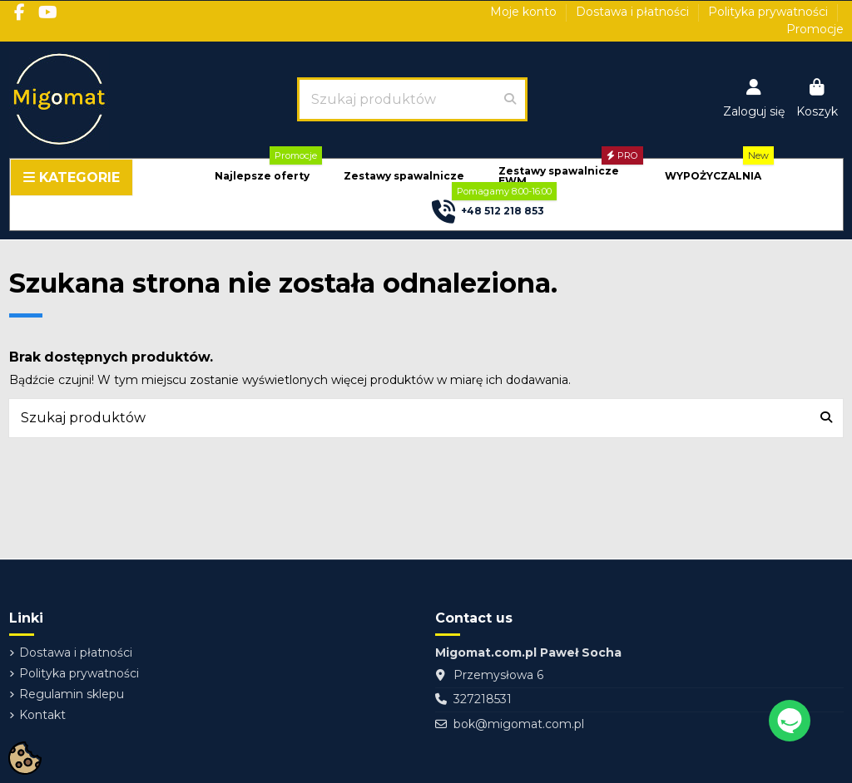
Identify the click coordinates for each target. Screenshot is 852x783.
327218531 (482, 699)
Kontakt (42, 714)
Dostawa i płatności (634, 11)
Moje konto (525, 11)
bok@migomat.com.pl (518, 724)
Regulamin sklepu (71, 694)
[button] (262, 177)
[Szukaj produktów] (510, 99)
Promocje (815, 29)
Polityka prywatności (769, 11)
